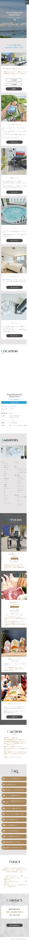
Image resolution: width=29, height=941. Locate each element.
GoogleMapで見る (14, 402)
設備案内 (14, 89)
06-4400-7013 (14, 912)
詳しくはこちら (14, 142)
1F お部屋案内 (14, 84)
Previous (22, 457)
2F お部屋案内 (14, 80)
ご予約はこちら (14, 24)
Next (26, 457)
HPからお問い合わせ (14, 925)
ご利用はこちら (14, 717)
